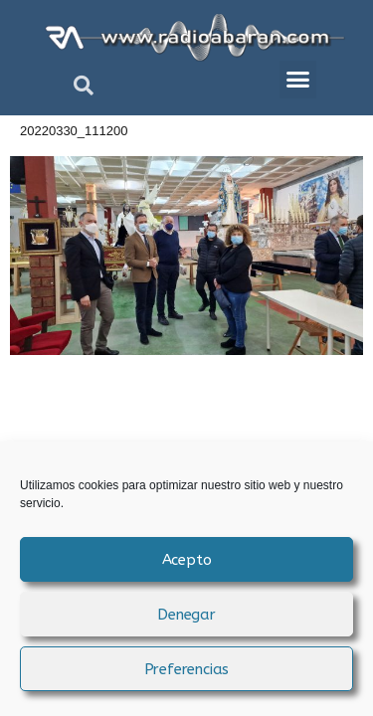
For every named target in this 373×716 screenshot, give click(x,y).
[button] (83, 85)
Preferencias (187, 669)
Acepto (187, 560)
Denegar (186, 615)
